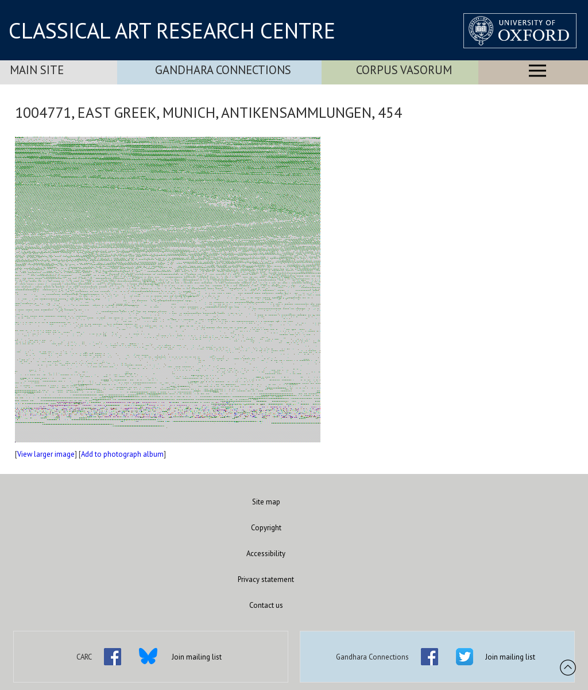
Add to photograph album (122, 454)
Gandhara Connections (223, 70)
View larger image (46, 454)
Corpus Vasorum (404, 70)
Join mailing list (197, 657)
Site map (266, 502)
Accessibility (265, 553)
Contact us (266, 605)
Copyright (266, 528)
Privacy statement (266, 579)
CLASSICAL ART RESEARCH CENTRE (172, 30)
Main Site (37, 70)
